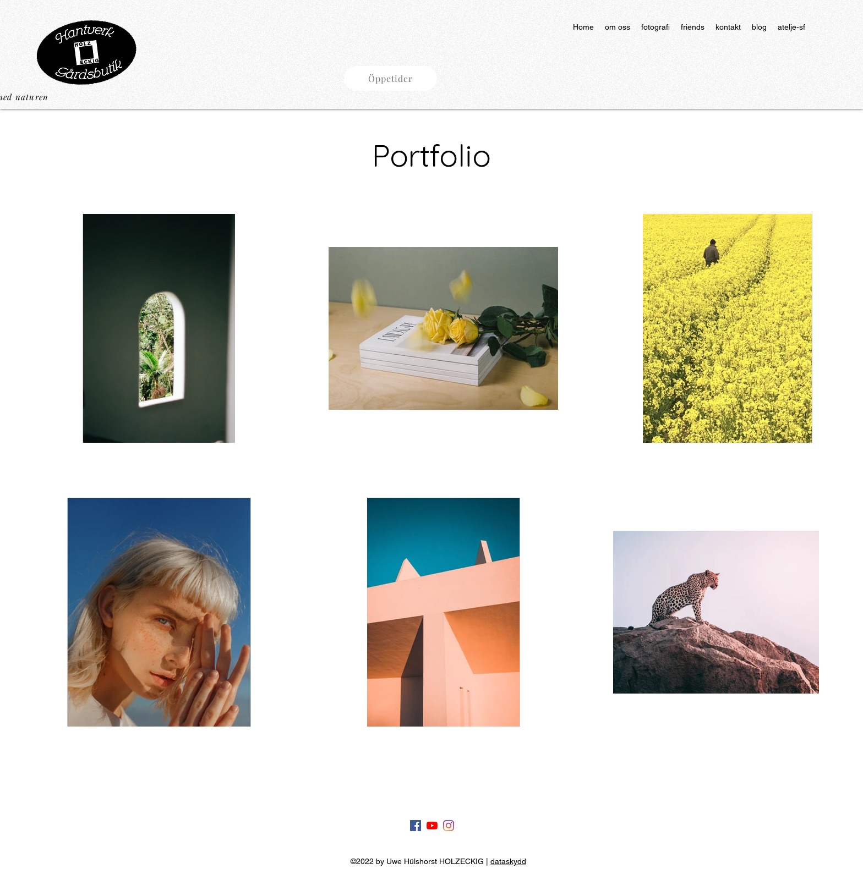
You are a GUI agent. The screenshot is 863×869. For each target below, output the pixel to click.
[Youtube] (432, 825)
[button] (390, 78)
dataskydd (508, 861)
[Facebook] (415, 825)
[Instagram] (448, 825)
